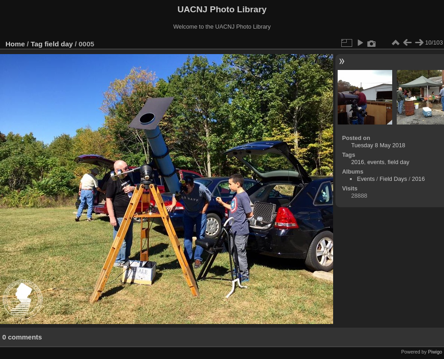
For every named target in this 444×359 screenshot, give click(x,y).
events (375, 162)
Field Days (393, 178)
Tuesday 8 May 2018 (378, 145)
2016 (357, 162)
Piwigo (435, 351)
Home (15, 44)
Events (365, 178)
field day (59, 44)
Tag (37, 44)
